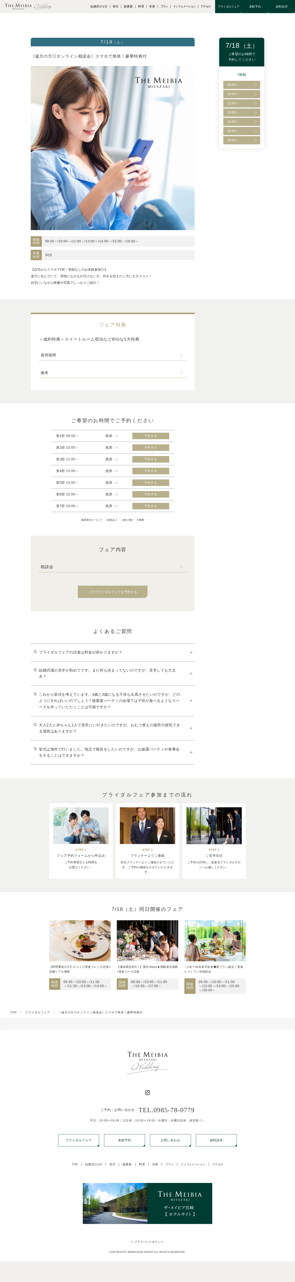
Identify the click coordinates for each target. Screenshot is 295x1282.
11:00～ (233, 103)
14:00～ (233, 121)
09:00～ (233, 85)
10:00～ (233, 94)
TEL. (166, 1110)
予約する (150, 435)
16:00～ (233, 140)
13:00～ (233, 112)
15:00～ (233, 131)
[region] (241, 112)
